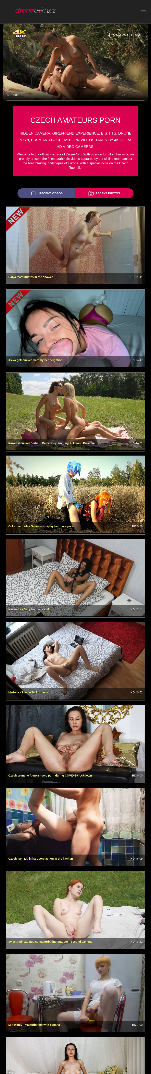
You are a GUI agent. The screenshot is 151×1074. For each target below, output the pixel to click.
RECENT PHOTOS (103, 193)
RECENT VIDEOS (46, 193)
